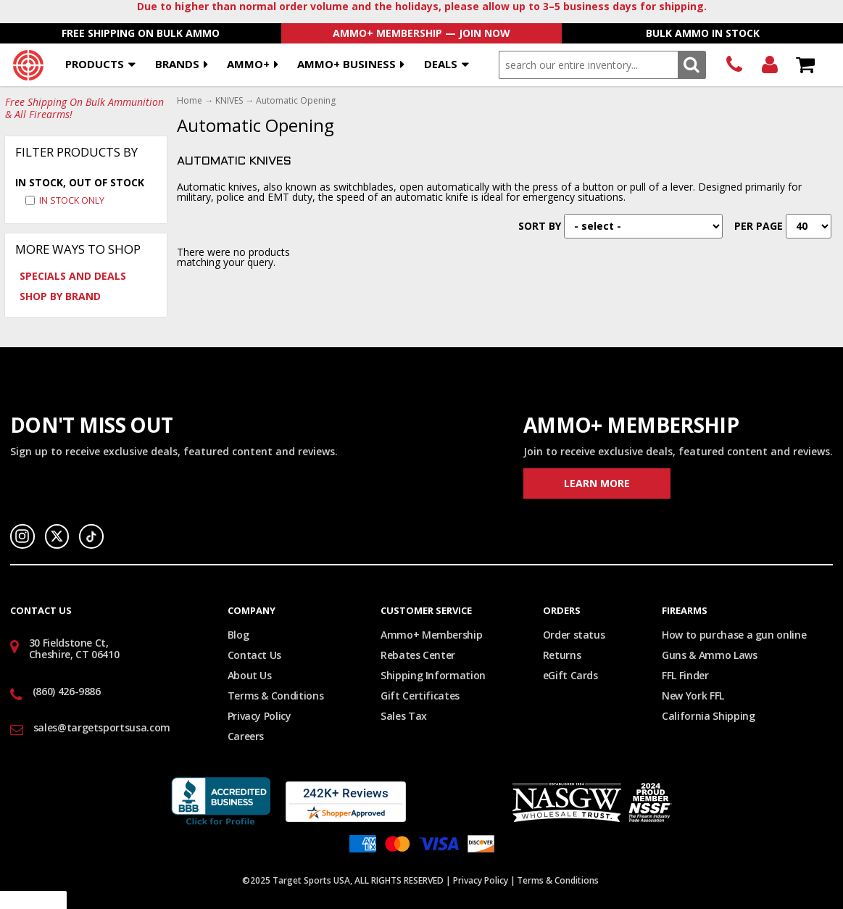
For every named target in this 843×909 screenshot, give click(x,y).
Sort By (539, 226)
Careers (246, 736)
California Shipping (708, 716)
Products (94, 64)
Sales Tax (404, 716)
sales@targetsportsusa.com (101, 727)
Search (692, 65)
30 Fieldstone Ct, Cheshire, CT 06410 (74, 649)
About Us (250, 675)
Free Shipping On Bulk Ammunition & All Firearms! (84, 108)
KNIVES (229, 100)
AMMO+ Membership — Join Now (421, 33)
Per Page (758, 226)
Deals (440, 64)
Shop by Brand (60, 296)
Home (189, 100)
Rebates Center (418, 655)
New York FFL (693, 695)
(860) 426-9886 (734, 65)
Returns (562, 655)
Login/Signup (769, 65)
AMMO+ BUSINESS (346, 64)
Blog (238, 635)
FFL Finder (685, 675)
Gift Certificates (420, 695)
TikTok (91, 536)
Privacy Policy (259, 716)
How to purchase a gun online (734, 635)
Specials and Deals (73, 276)
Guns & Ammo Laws (709, 655)
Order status (574, 635)
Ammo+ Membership (431, 635)
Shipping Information (433, 675)
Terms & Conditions (276, 695)
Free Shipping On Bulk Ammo (141, 33)
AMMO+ (248, 64)
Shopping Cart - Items (805, 65)
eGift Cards (570, 675)
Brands (177, 64)
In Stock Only (71, 200)
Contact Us (255, 655)
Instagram (22, 536)
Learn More (597, 483)
